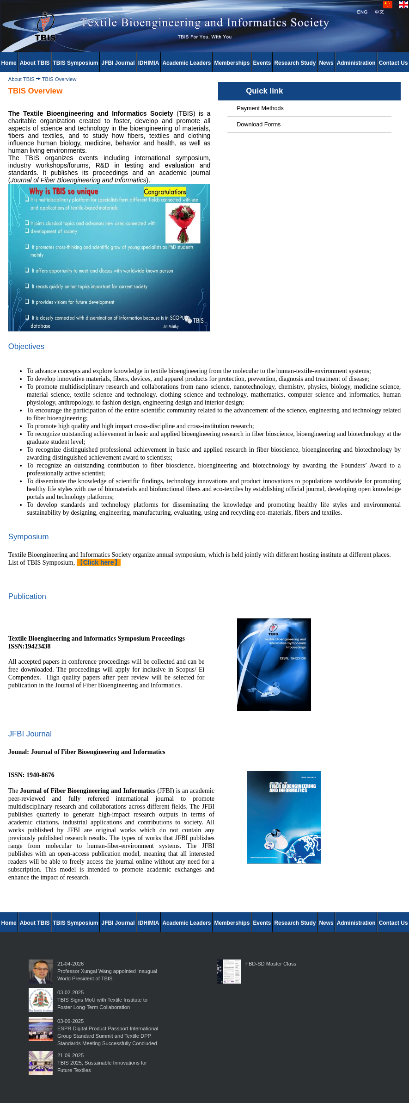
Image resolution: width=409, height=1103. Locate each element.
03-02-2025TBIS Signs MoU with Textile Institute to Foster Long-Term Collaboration (102, 1000)
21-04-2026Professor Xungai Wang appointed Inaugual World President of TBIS (107, 971)
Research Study (295, 63)
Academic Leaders (186, 63)
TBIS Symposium (75, 63)
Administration (356, 63)
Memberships (232, 63)
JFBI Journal (118, 63)
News (326, 63)
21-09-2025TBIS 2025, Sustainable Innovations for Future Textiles (102, 1063)
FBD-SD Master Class (270, 963)
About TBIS (35, 63)
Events (262, 63)
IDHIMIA (148, 63)
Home (9, 63)
